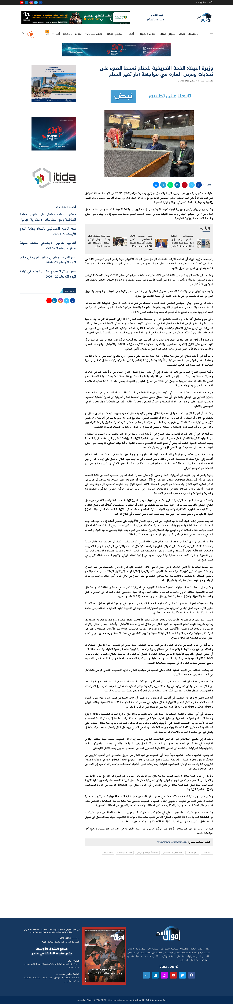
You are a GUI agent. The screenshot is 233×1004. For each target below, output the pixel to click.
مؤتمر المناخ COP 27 (125, 852)
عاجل (182, 34)
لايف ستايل (94, 34)
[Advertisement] (116, 890)
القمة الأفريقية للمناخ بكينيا (172, 852)
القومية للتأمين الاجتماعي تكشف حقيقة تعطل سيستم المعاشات (48, 245)
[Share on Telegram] (163, 185)
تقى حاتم (205, 81)
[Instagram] (31, 2)
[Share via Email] (156, 185)
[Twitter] (36, 2)
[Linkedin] (26, 2)
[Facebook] (40, 2)
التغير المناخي (192, 852)
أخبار (57, 34)
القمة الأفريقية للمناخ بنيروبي (147, 852)
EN (47, 34)
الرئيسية (193, 34)
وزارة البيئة (108, 852)
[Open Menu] (211, 34)
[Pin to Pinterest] (185, 185)
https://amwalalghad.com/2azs (172, 842)
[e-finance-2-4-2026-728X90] (116, 46)
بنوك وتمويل (147, 34)
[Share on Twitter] (192, 185)
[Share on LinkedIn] (177, 185)
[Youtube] (21, 2)
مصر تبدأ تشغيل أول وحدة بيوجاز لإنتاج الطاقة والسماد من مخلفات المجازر (99, 241)
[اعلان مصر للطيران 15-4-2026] (54, 68)
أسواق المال (168, 34)
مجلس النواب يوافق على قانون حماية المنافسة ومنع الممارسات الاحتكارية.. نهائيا (48, 217)
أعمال (130, 34)
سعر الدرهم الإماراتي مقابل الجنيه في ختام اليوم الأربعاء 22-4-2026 (48, 259)
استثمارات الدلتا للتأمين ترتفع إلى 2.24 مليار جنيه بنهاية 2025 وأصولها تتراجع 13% (182, 243)
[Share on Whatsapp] (170, 185)
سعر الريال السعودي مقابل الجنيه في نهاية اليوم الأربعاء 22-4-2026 (48, 274)
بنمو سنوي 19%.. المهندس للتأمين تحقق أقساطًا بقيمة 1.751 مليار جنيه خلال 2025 (141, 243)
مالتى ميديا (114, 34)
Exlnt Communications (156, 1000)
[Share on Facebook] (199, 185)
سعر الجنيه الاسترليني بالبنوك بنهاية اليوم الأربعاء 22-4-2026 (48, 231)
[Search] (22, 34)
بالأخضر (67, 34)
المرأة (78, 34)
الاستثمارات (207, 852)
